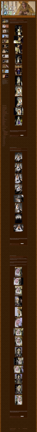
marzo (4, 142)
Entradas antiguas (25, 428)
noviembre (4, 135)
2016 (3, 129)
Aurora (3, 117)
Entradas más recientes (13, 428)
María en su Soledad (4, 108)
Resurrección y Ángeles (4, 119)
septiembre (4, 137)
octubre (4, 136)
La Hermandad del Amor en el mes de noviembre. (17, 20)
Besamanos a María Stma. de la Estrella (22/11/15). (16, 257)
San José (3, 124)
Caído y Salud (3, 114)
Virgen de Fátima (3, 125)
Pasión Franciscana (17, 244)
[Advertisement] (18, 142)
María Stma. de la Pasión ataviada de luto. (5, 133)
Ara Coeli (3, 110)
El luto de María (13, 244)
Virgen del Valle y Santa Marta (5, 113)
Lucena (15, 244)
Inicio (19, 428)
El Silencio (3, 122)
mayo (4, 140)
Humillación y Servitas (4, 111)
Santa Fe (3, 116)
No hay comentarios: (18, 243)
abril (3, 141)
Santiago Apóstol (3, 121)
